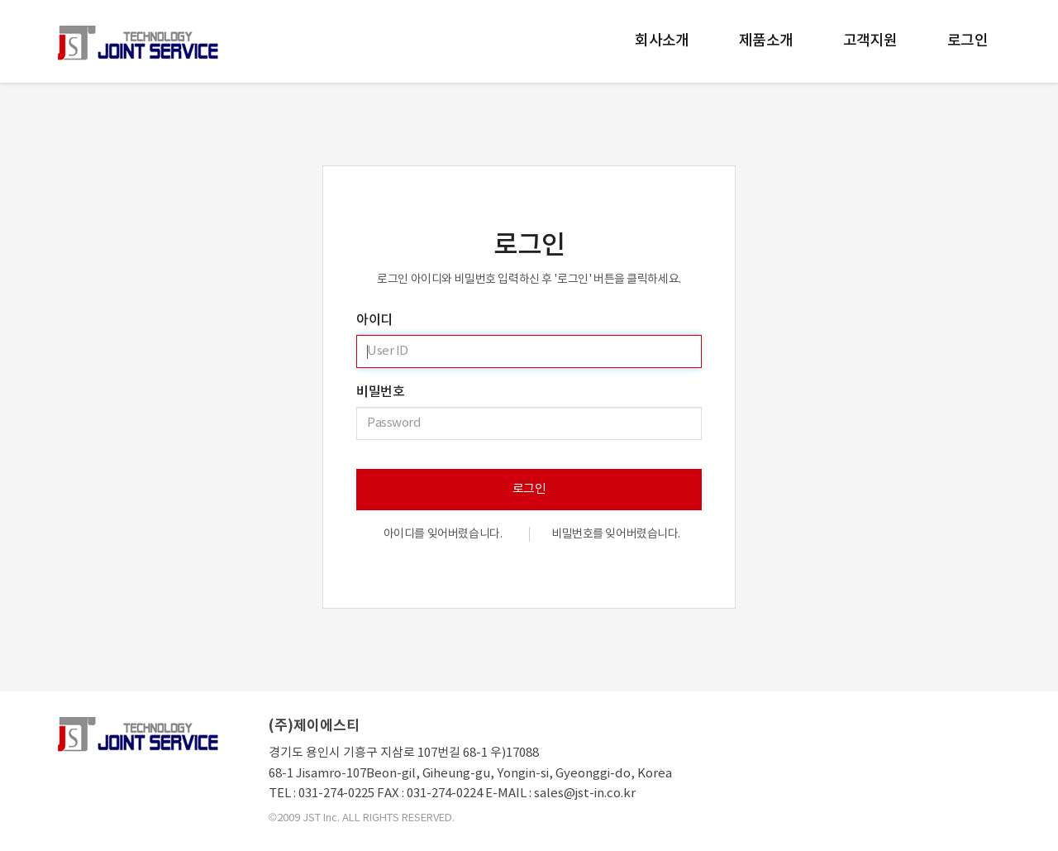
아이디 (374, 320)
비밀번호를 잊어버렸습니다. (615, 534)
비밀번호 (380, 392)
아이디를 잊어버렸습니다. (443, 534)
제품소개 (766, 41)
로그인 (967, 41)
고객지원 (870, 41)
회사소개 (662, 41)
